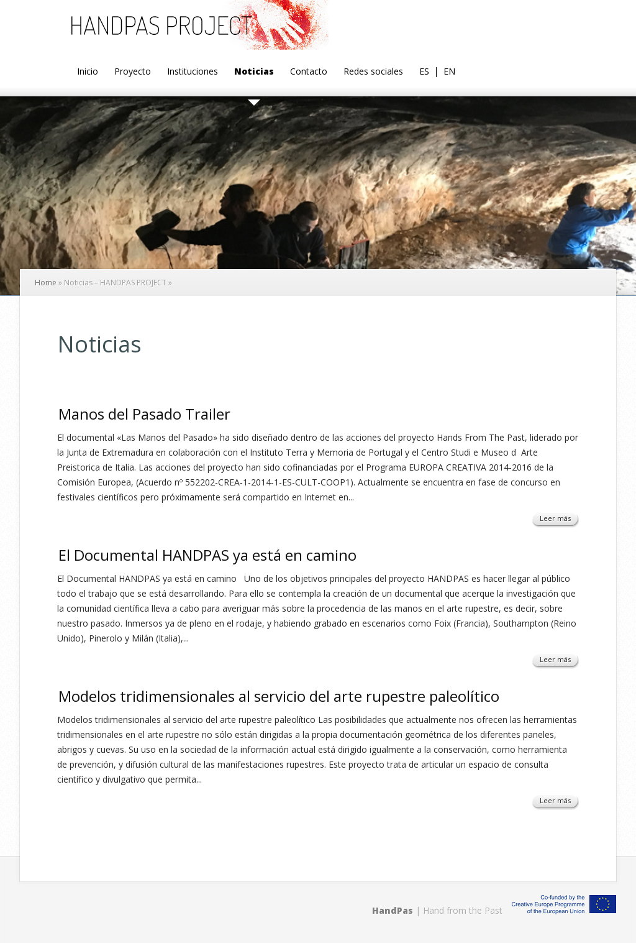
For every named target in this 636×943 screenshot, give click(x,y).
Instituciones (192, 72)
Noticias (254, 72)
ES (424, 72)
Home (46, 282)
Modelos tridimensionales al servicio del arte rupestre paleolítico (278, 696)
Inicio (87, 72)
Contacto (308, 72)
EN (449, 72)
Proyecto (132, 72)
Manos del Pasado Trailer (144, 413)
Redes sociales (373, 72)
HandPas (392, 910)
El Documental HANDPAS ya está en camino (207, 555)
